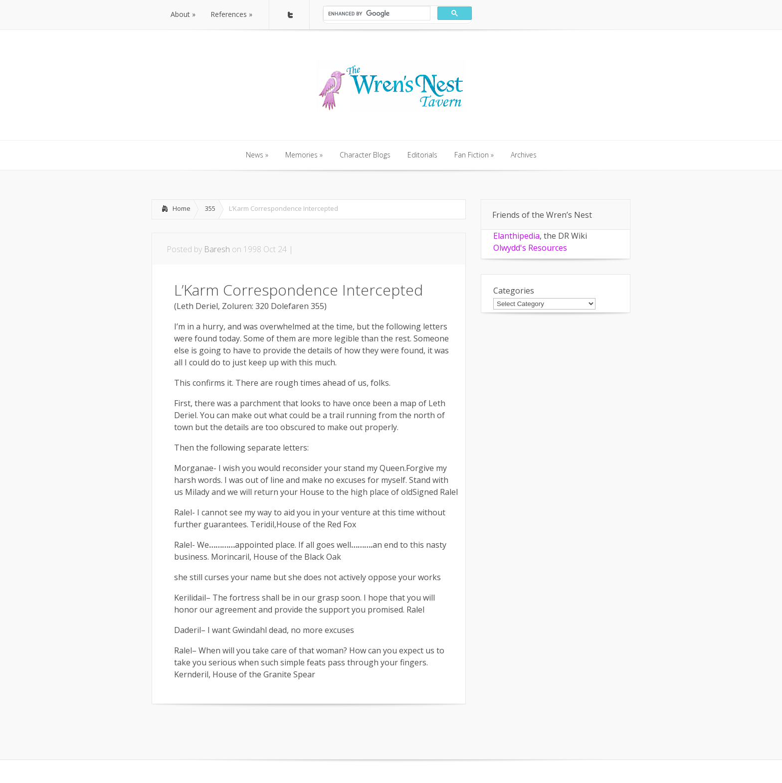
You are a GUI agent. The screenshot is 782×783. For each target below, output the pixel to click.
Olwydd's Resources (530, 247)
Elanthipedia (516, 235)
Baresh (217, 249)
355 (210, 208)
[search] (375, 13)
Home (182, 208)
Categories (513, 291)
